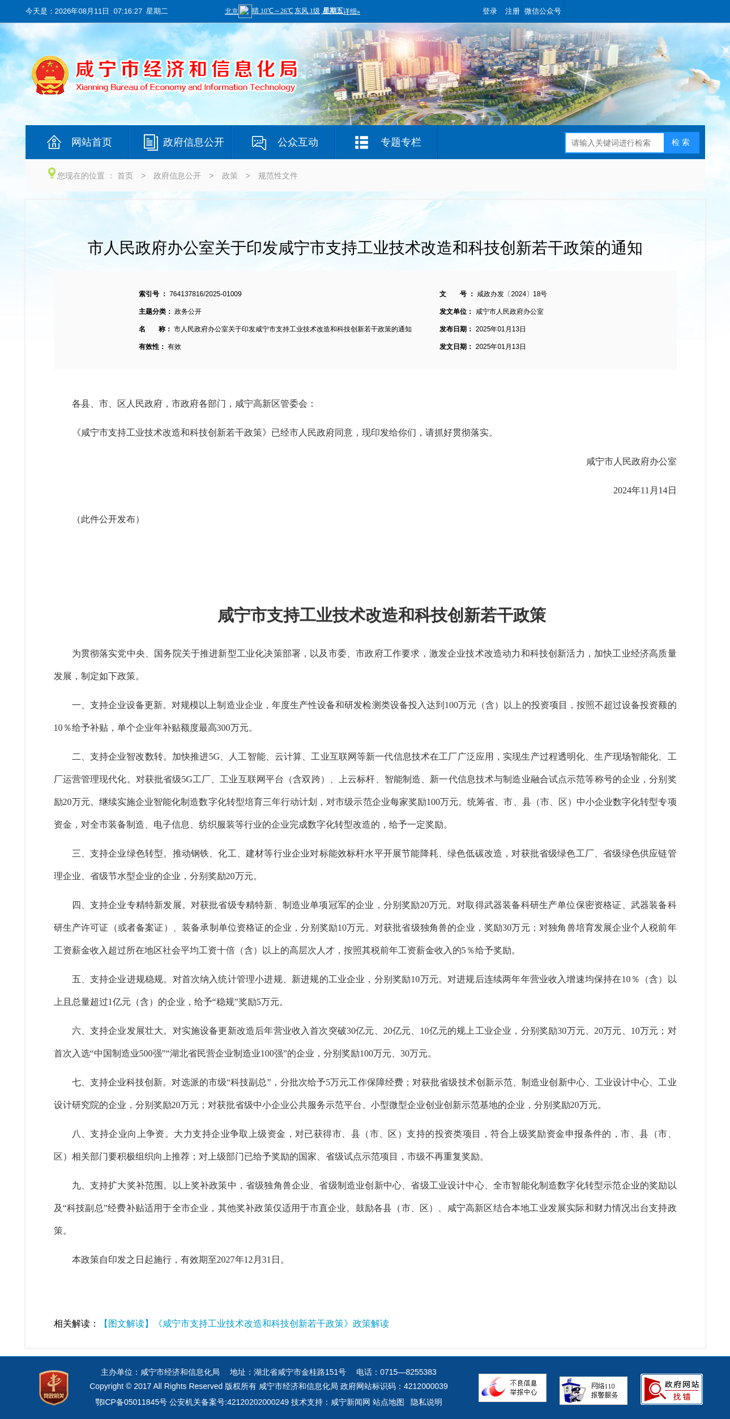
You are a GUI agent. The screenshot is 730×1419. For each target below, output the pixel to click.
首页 (125, 175)
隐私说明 (426, 1402)
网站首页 (91, 142)
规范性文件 (278, 175)
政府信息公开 (193, 142)
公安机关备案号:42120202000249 (229, 1402)
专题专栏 (401, 142)
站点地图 (388, 1402)
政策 (230, 175)
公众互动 (298, 142)
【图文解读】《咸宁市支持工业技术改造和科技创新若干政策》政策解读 (244, 1323)
